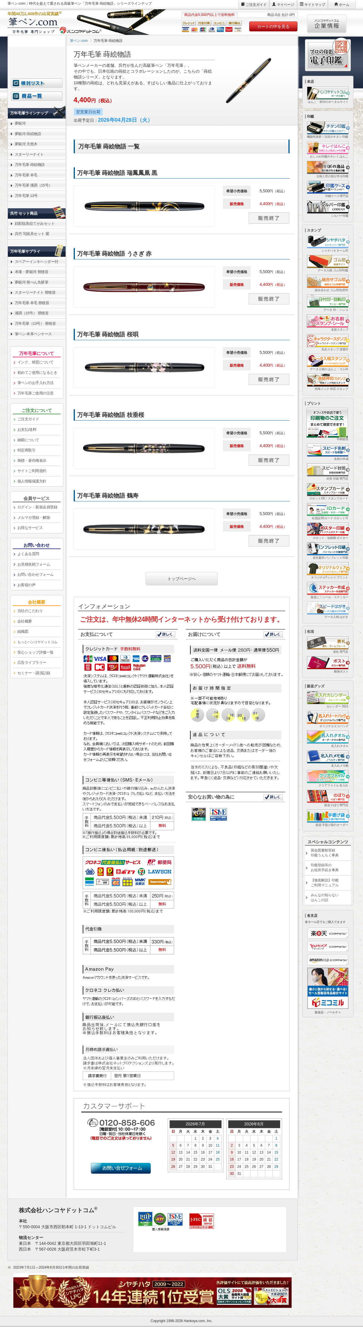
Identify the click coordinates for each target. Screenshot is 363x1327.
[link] (182, 197)
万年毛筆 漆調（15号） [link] (33, 185)
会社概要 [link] (24, 621)
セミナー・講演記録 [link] (33, 673)
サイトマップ (314, 5)
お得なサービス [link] (30, 528)
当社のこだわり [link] (30, 611)
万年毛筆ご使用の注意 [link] (35, 393)
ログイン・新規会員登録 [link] (37, 507)
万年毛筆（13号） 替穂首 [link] (35, 323)
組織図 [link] (22, 631)
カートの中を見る (273, 26)
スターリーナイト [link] (29, 154)
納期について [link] (28, 440)
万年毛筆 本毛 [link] (26, 175)
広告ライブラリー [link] (31, 662)
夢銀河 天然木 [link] (26, 144)
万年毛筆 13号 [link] (26, 195)
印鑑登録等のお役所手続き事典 (325, 867)
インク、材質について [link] (35, 362)
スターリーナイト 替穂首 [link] (35, 292)
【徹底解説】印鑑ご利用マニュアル (325, 882)
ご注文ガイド (256, 5)
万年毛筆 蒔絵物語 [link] (30, 164)
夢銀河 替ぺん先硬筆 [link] (31, 282)
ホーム (344, 5)
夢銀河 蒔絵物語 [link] (28, 134)
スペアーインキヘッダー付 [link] (36, 261)
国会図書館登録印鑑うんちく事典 (325, 852)
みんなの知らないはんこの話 (325, 897)
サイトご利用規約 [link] (31, 471)
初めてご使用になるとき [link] (37, 372)
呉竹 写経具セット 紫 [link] (32, 234)
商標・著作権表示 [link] (31, 460)
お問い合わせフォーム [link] (35, 574)
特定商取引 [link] (26, 450)
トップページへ (181, 578)
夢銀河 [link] (20, 123)
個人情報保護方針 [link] (31, 481)
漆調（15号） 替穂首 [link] (32, 313)
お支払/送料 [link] (27, 429)
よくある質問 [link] (28, 554)
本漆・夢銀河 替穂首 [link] (31, 272)
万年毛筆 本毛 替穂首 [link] (32, 303)
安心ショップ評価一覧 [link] (35, 652)
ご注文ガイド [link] (28, 419)
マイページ (285, 5)
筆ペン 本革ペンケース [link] (33, 334)
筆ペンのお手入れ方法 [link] (35, 383)
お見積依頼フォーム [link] (33, 564)
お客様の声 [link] (26, 585)
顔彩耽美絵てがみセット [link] (35, 223)
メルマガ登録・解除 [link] (33, 517)
